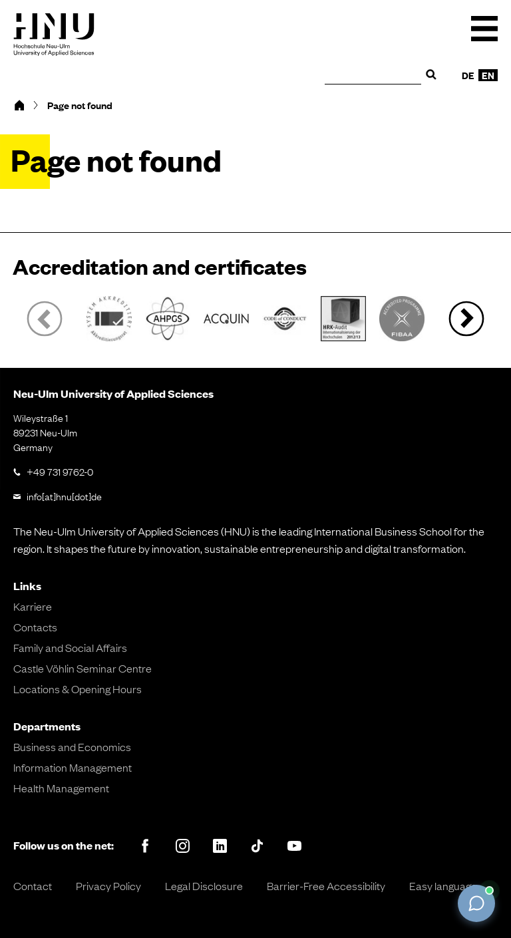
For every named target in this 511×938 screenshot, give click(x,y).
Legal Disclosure (204, 885)
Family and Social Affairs (70, 647)
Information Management (72, 767)
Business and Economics (72, 746)
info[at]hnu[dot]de (64, 495)
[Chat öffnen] (476, 903)
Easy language (443, 885)
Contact (32, 885)
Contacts (35, 626)
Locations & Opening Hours (77, 688)
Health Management (61, 787)
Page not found (79, 105)
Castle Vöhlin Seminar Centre (82, 668)
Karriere (32, 606)
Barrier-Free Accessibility (326, 885)
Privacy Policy (108, 885)
